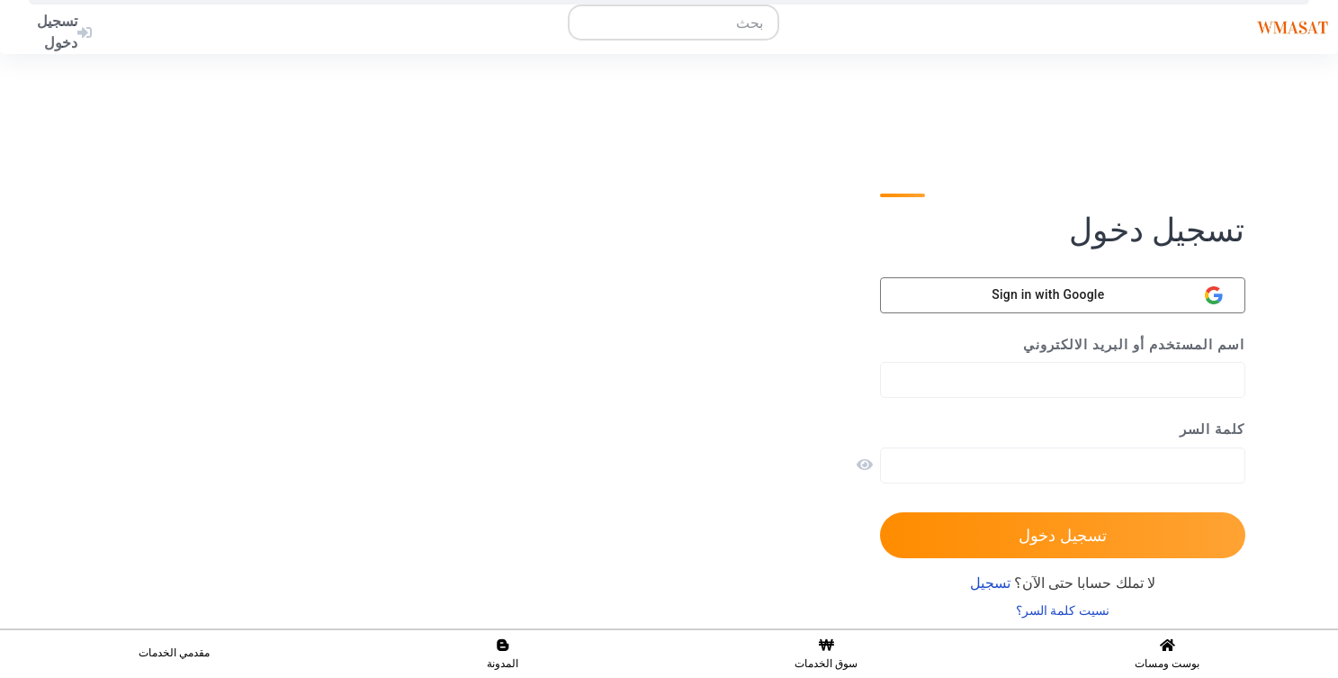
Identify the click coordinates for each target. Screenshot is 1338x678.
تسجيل (990, 583)
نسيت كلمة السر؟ (1062, 610)
